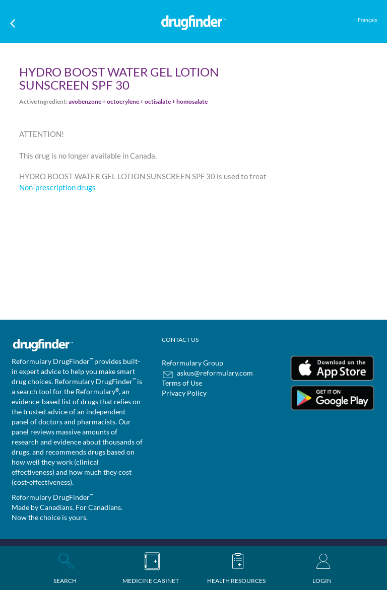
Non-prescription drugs (57, 187)
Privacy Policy (184, 393)
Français (367, 20)
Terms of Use (182, 383)
